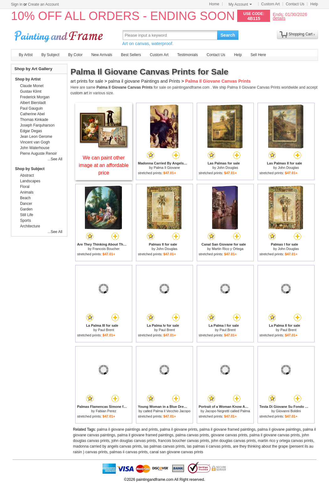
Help (314, 4)
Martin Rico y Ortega (227, 249)
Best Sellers (131, 55)
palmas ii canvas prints (129, 452)
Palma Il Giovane (167, 167)
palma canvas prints (192, 435)
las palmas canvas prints (164, 446)
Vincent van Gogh (35, 142)
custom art (79, 93)
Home (214, 4)
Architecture (30, 226)
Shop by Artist (28, 79)
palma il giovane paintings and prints (127, 429)
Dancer (26, 203)
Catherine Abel (32, 114)
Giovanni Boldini (288, 411)
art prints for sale (86, 81)
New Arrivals (101, 55)
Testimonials (187, 55)
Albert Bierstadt (33, 103)
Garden (26, 209)
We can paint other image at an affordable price (104, 165)
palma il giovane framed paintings (227, 429)
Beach (25, 198)
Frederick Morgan (35, 97)
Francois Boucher (105, 249)
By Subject (50, 55)
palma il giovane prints (178, 429)
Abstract (27, 175)
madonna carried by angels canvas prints (107, 446)
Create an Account (43, 4)
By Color (75, 55)
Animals (27, 192)
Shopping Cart (301, 34)
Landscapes (30, 181)
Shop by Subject (29, 169)
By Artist (26, 55)
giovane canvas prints (229, 435)
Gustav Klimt (30, 91)
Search (228, 35)
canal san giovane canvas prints (176, 452)
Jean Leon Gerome (36, 136)
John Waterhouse (35, 148)
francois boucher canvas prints (183, 441)
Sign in (17, 4)
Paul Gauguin (31, 108)
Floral (24, 186)
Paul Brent (106, 330)
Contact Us (295, 4)
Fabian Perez (106, 411)
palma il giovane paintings (279, 429)
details (279, 18)
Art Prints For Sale (60, 35)
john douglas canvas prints (134, 441)
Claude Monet (32, 86)
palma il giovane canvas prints (274, 435)
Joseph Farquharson (37, 125)
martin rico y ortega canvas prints (285, 441)
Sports (25, 220)
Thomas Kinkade (34, 119)
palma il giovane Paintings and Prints (144, 81)
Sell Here (258, 55)
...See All (55, 159)
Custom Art (270, 4)
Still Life (26, 215)
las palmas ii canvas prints (209, 446)
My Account (240, 4)
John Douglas (227, 167)
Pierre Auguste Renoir (38, 153)
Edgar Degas (31, 131)
